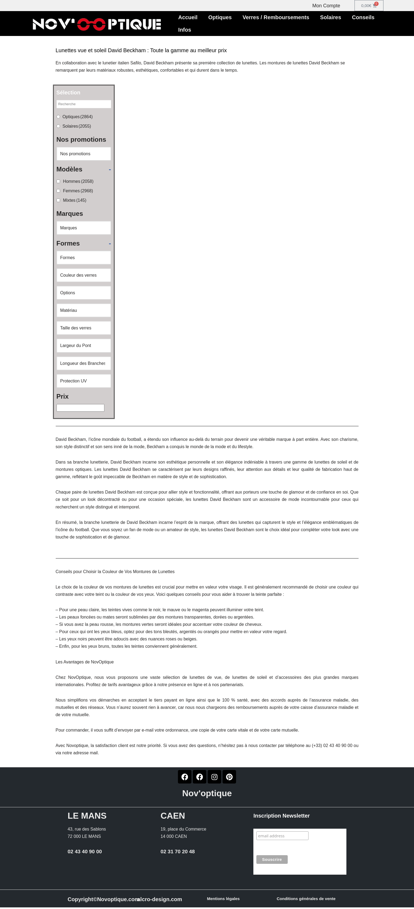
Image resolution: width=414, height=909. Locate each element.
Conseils (363, 17)
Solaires (330, 17)
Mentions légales (223, 900)
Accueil (187, 17)
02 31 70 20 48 (178, 853)
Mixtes (75, 200)
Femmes (78, 191)
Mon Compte (326, 5)
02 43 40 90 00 (85, 853)
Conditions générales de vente (306, 900)
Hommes (78, 181)
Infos (184, 30)
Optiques (220, 17)
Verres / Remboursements (276, 17)
